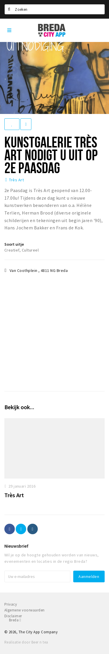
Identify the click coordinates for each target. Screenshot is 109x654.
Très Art (16, 179)
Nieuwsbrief (16, 546)
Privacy (10, 604)
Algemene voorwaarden (24, 610)
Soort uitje (14, 244)
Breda (15, 620)
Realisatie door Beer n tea (26, 642)
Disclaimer (13, 615)
